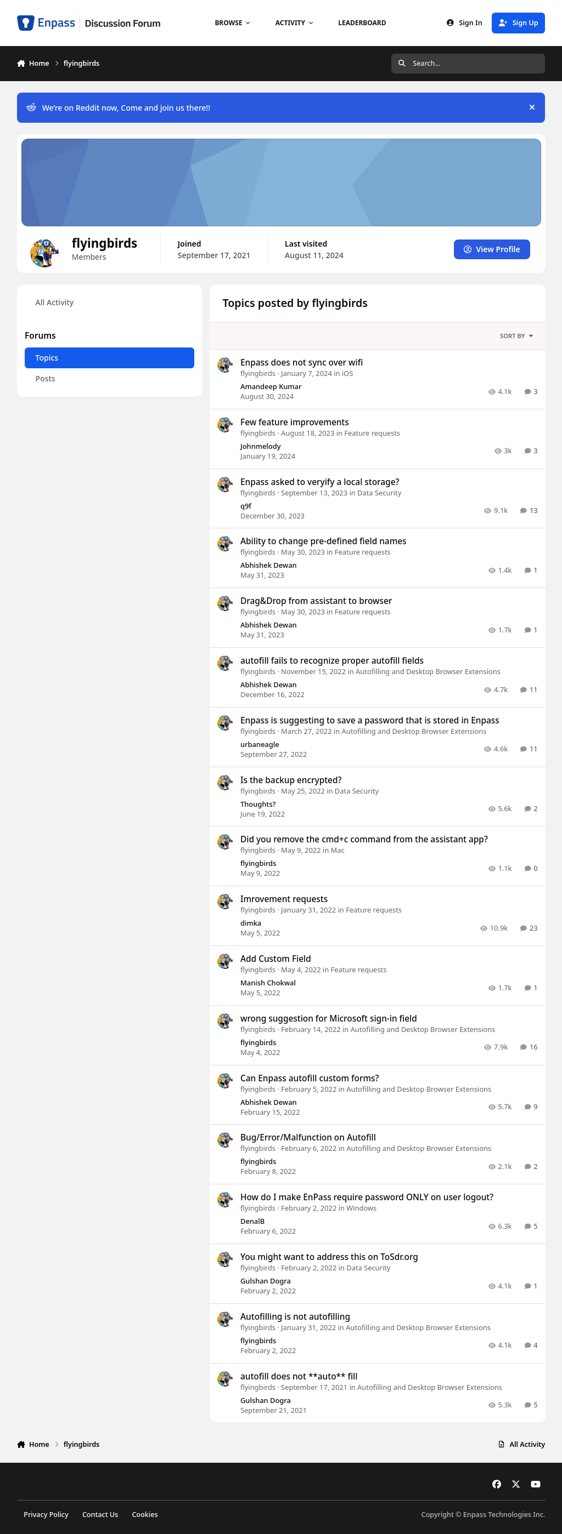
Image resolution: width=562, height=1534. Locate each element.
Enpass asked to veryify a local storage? (319, 481)
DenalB (252, 1221)
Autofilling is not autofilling (295, 1316)
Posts (45, 378)
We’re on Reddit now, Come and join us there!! (118, 107)
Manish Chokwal (268, 983)
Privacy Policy (46, 1514)
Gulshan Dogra (265, 1281)
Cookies (145, 1514)
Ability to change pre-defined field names (323, 541)
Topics (46, 357)
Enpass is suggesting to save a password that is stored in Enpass (369, 720)
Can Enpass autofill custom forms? (309, 1078)
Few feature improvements (294, 422)
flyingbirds (258, 373)
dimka (250, 923)
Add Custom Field (275, 959)
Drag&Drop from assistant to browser (316, 601)
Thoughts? (258, 803)
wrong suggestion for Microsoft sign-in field (328, 1018)
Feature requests (372, 433)
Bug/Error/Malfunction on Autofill (308, 1137)
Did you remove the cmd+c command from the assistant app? (364, 839)
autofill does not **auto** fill (298, 1376)
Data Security (379, 492)
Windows (361, 1208)
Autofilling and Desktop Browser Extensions (428, 671)
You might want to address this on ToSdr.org (329, 1257)
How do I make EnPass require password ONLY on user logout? (366, 1197)
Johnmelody (260, 446)
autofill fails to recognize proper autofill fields (332, 660)
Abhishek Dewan (268, 565)
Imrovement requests (284, 899)
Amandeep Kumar (270, 386)
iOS (346, 373)
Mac (337, 850)
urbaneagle (259, 744)
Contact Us (100, 1514)
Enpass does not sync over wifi (301, 362)
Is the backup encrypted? (290, 779)
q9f (245, 505)
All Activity (54, 302)
